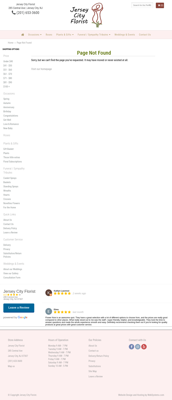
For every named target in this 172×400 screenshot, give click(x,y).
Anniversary (8, 107)
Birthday (7, 111)
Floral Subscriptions (12, 161)
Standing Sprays (10, 186)
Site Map (93, 371)
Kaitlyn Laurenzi (61, 291)
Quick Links (9, 214)
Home (10, 42)
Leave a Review (10, 232)
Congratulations (10, 115)
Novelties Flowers (11, 203)
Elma (56, 309)
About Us (7, 220)
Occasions (33, 34)
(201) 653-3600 (25, 12)
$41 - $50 (7, 65)
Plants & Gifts (63, 34)
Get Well (7, 120)
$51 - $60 (7, 69)
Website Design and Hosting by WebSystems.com (141, 395)
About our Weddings (12, 269)
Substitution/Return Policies (12, 255)
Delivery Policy (10, 228)
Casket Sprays (9, 178)
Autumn (7, 103)
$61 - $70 (7, 74)
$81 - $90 (7, 82)
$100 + (6, 86)
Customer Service (13, 239)
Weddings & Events (125, 34)
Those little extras (11, 157)
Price (6, 56)
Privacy (6, 249)
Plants (6, 153)
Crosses (7, 199)
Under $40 (8, 61)
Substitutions (95, 366)
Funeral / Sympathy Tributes (93, 34)
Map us (11, 366)
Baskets (7, 182)
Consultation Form (11, 277)
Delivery (7, 245)
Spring (6, 99)
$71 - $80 (7, 78)
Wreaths (7, 190)
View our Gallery (10, 273)
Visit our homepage (41, 69)
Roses (49, 34)
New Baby (8, 128)
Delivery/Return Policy (99, 356)
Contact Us (145, 34)
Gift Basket (8, 149)
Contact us (94, 350)
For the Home (9, 207)
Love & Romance (11, 124)
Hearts (6, 195)
